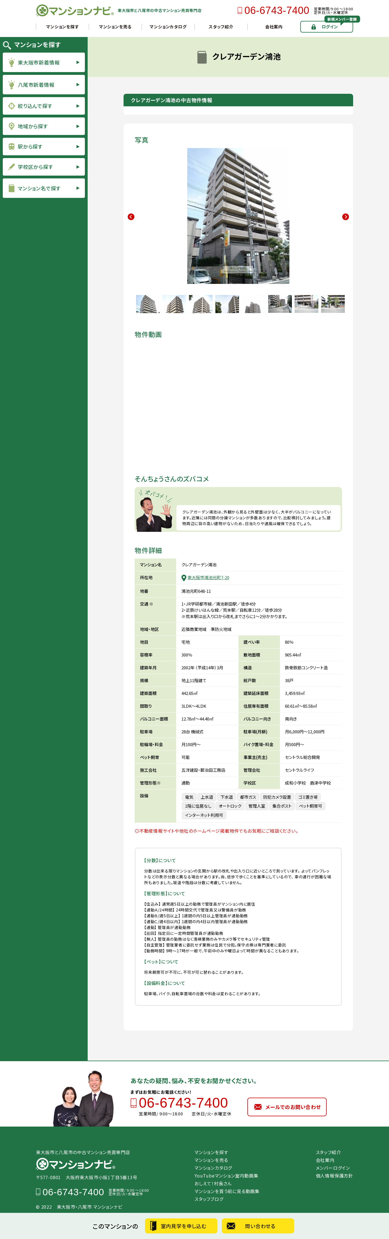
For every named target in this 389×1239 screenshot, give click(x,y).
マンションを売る (115, 27)
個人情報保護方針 (334, 1175)
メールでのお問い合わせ (293, 1106)
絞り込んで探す (35, 105)
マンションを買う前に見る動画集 (227, 1191)
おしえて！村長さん (213, 1183)
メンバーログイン (333, 1167)
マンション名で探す (39, 188)
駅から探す (30, 146)
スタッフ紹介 (221, 27)
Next (345, 216)
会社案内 (274, 27)
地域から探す (33, 126)
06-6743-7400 (276, 10)
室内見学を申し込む (183, 1226)
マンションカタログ (168, 27)
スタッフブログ (208, 1199)
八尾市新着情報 (36, 84)
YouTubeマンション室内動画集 (228, 1175)
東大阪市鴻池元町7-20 (208, 577)
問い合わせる (260, 1226)
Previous (131, 216)
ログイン (330, 27)
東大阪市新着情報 (39, 62)
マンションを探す (62, 27)
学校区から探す (35, 166)
